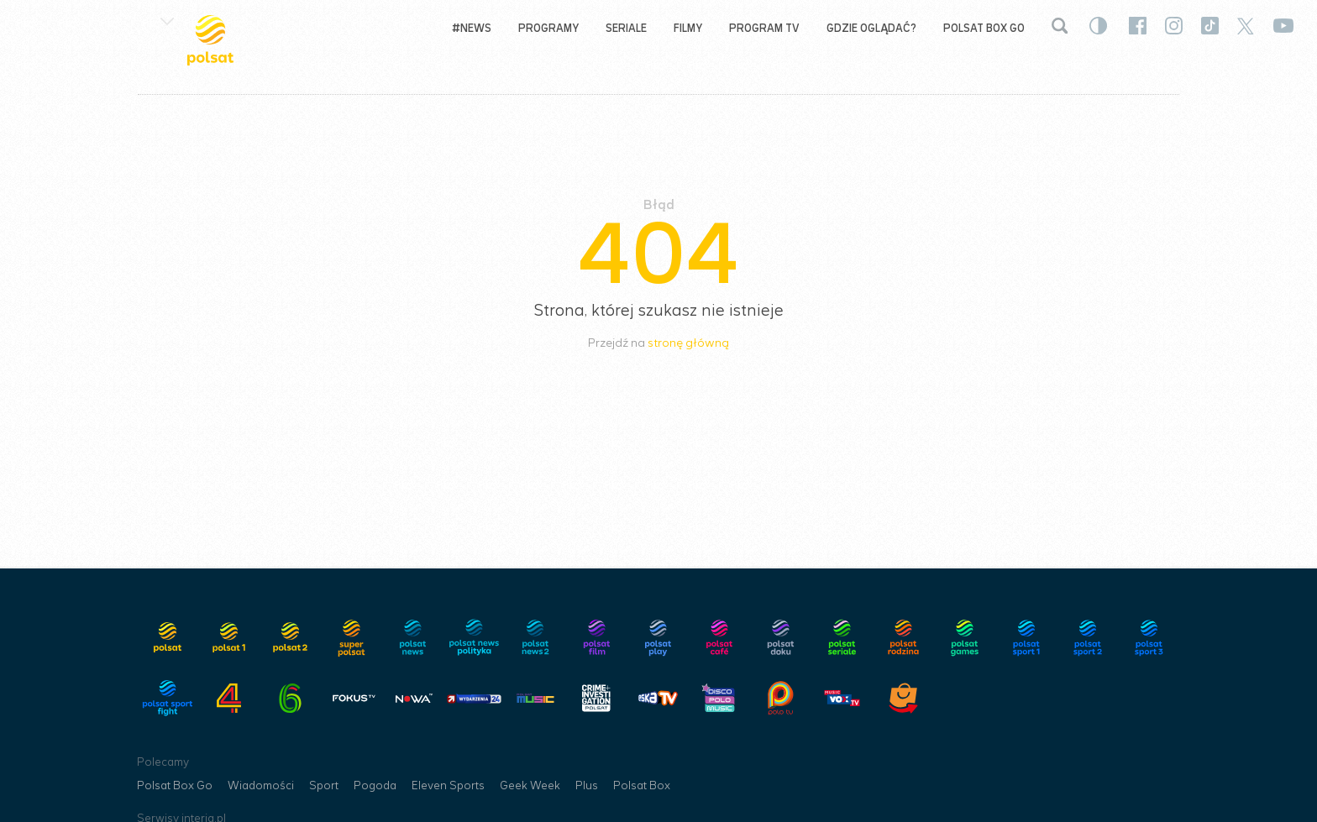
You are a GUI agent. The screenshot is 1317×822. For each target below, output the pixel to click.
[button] (167, 20)
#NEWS (471, 28)
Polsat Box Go (984, 28)
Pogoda (375, 785)
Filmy (688, 28)
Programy (548, 28)
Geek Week (530, 785)
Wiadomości (261, 785)
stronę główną (688, 342)
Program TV (764, 28)
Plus (586, 785)
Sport (323, 785)
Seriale (626, 28)
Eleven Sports (448, 785)
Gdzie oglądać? (871, 28)
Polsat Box (641, 785)
